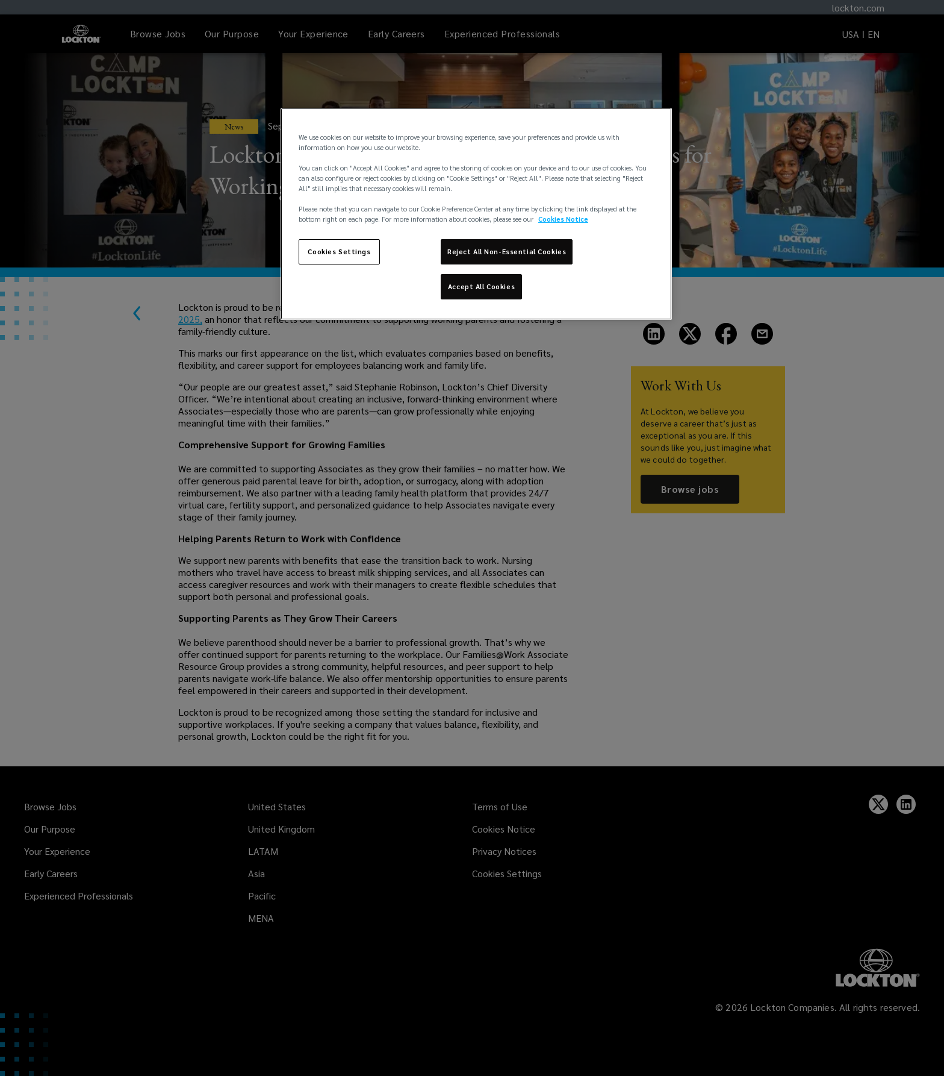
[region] (476, 214)
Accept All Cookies (481, 286)
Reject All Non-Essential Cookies (506, 251)
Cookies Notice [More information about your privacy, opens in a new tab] (563, 219)
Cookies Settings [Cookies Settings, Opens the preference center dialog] (339, 251)
